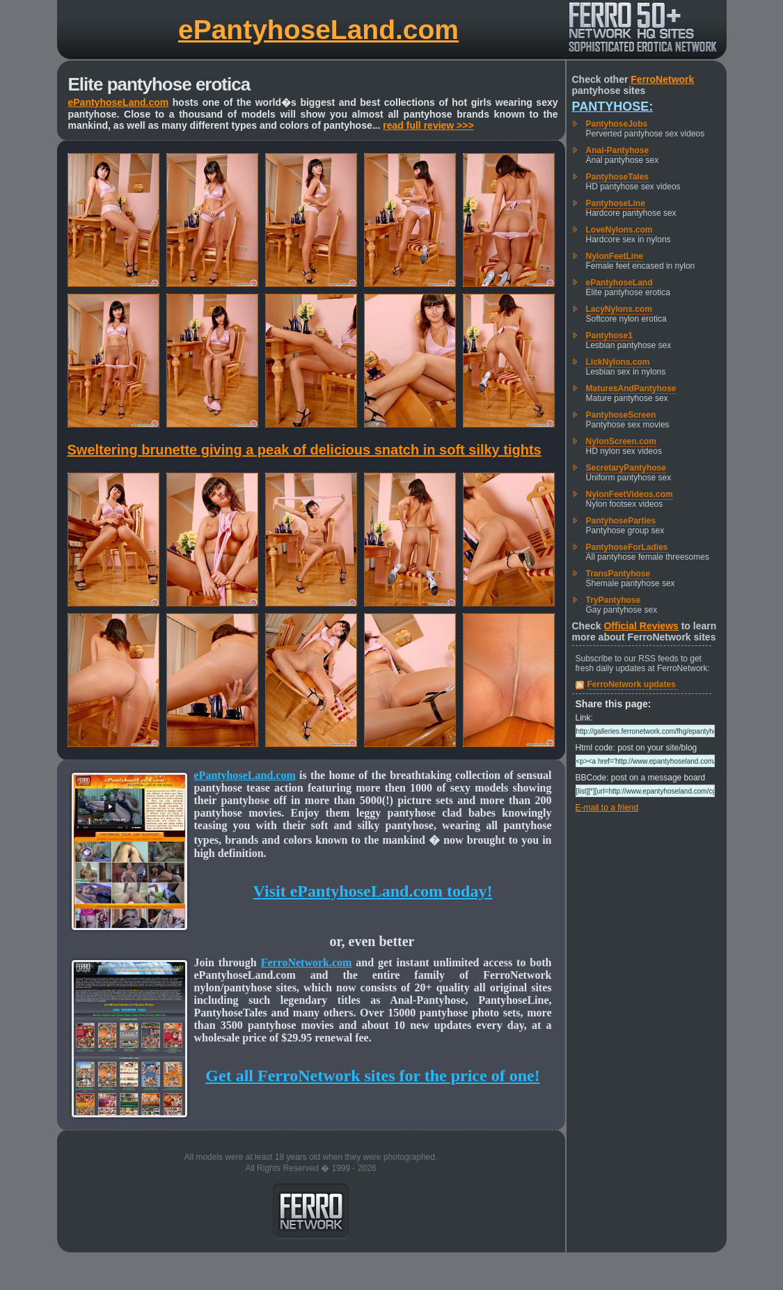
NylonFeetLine (615, 256)
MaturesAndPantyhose (631, 388)
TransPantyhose (618, 574)
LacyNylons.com (619, 309)
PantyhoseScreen (621, 415)
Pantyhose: (613, 106)
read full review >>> (428, 125)
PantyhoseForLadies (627, 547)
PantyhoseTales (617, 177)
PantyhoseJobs (617, 124)
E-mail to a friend (607, 807)
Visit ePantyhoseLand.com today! (373, 891)
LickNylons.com (618, 362)
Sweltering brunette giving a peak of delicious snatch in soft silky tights (304, 449)
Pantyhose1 (609, 335)
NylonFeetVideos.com (629, 494)
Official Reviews (640, 625)
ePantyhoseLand (619, 283)
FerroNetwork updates (631, 684)
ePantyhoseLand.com (318, 30)
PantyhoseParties (621, 521)
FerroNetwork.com (306, 962)
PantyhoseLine (615, 203)
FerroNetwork (662, 79)
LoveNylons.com (619, 230)
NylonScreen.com (621, 441)
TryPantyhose (613, 600)
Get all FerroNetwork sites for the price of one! (372, 1076)
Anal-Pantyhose (617, 150)
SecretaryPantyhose (626, 468)
